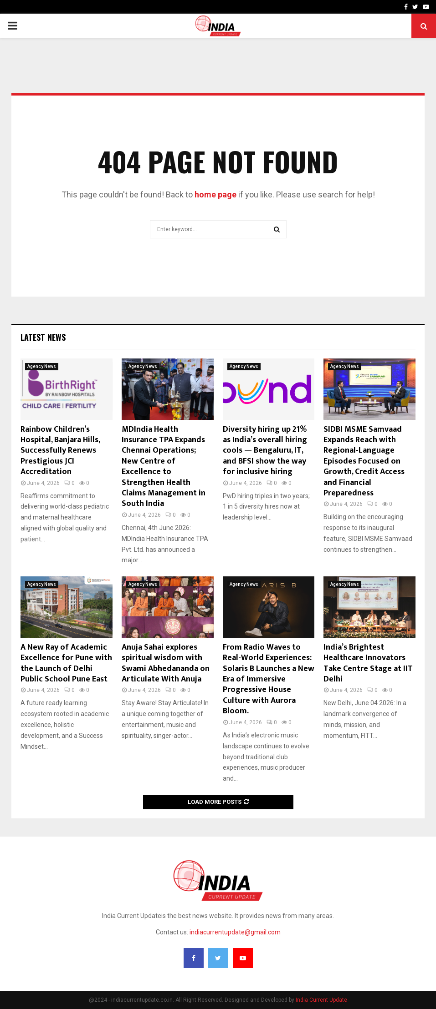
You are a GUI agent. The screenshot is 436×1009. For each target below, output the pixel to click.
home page (215, 194)
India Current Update (321, 1000)
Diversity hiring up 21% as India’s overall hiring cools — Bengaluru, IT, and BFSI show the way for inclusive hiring (265, 451)
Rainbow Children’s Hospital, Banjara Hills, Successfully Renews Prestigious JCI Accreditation (60, 451)
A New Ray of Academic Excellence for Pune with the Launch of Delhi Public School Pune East (66, 663)
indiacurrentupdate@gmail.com (235, 932)
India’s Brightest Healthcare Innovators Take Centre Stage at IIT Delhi (368, 663)
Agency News (41, 366)
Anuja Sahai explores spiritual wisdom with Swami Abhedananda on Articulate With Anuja (166, 663)
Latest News (43, 337)
